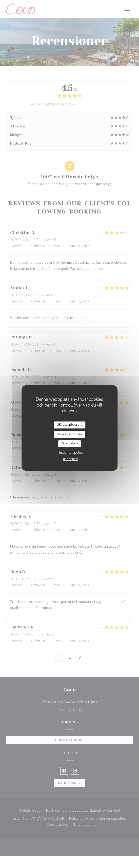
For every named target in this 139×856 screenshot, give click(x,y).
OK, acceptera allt (69, 424)
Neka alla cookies (69, 434)
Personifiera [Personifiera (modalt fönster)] (69, 443)
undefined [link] (70, 459)
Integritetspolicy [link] (71, 452)
